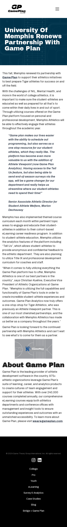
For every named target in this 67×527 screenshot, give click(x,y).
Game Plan (9, 77)
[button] (57, 9)
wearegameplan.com (48, 421)
